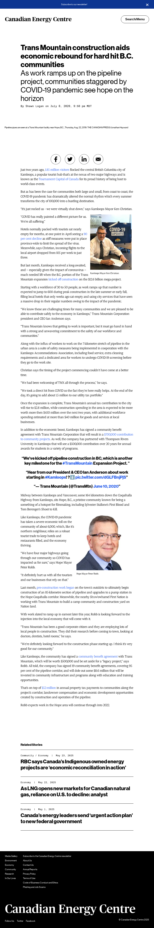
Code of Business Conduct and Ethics (40, 883)
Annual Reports (30, 869)
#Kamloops (55, 477)
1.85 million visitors (57, 169)
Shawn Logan (35, 106)
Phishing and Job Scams (34, 887)
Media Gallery (11, 856)
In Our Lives (10, 878)
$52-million (49, 687)
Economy (43, 755)
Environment (11, 860)
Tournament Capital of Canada (59, 179)
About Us (27, 860)
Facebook (30, 921)
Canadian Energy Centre (38, 19)
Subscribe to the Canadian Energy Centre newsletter (47, 856)
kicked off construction (63, 279)
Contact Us (28, 865)
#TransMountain (77, 463)
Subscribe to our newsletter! (74, 4)
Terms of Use (29, 878)
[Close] (147, 4)
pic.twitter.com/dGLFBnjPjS (100, 477)
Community (27, 755)
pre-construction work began (55, 587)
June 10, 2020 (106, 486)
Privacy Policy (29, 874)
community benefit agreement (98, 656)
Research (9, 874)
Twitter (20, 921)
